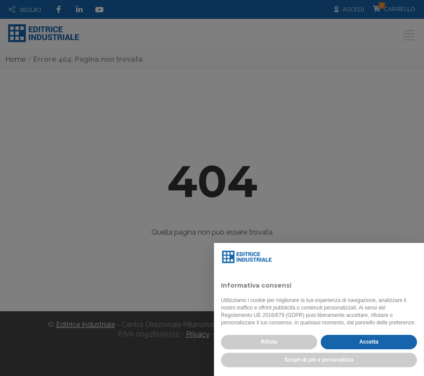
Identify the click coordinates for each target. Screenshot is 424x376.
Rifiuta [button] (269, 342)
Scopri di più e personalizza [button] (319, 360)
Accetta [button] (368, 342)
